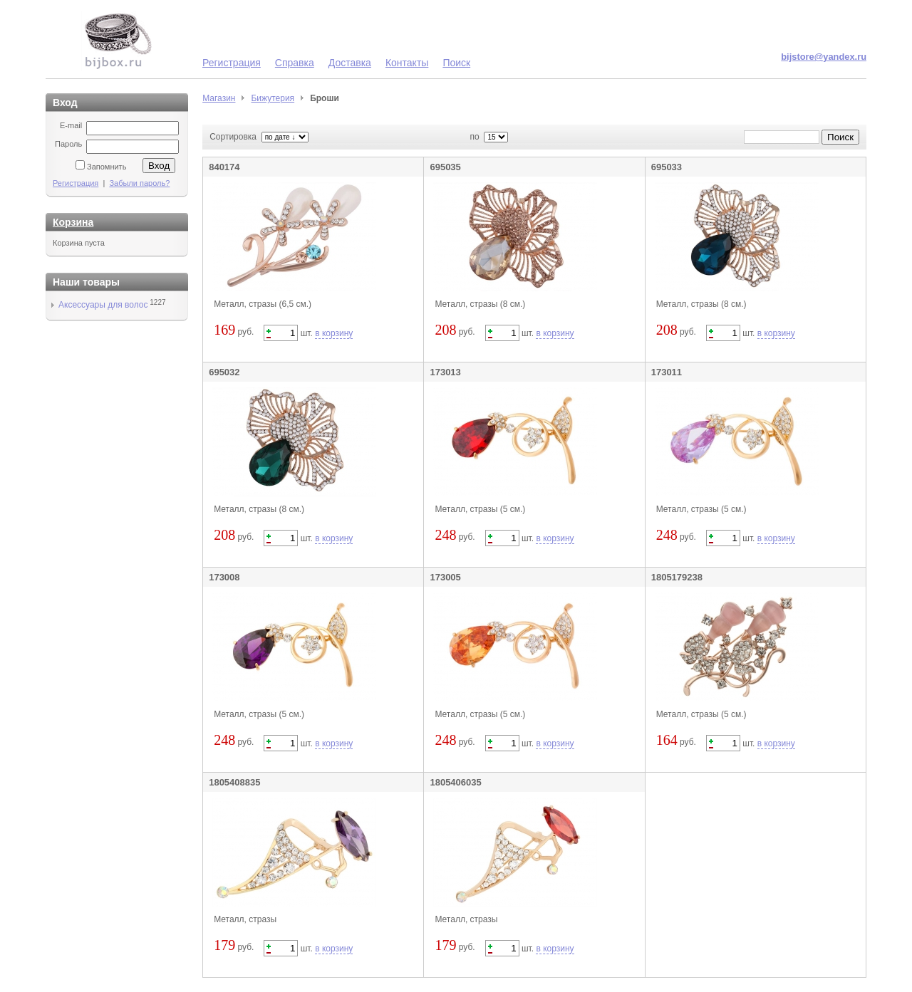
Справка (294, 62)
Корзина (73, 222)
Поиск (456, 62)
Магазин (218, 98)
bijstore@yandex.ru (823, 56)
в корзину (334, 333)
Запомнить (106, 166)
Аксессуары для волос (103, 305)
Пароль (68, 144)
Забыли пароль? (139, 183)
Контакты (406, 62)
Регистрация (231, 62)
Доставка (349, 62)
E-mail (71, 125)
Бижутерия (272, 98)
